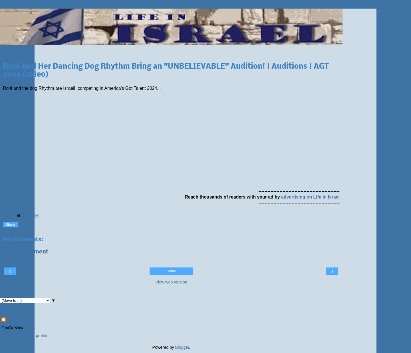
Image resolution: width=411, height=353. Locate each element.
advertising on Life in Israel (310, 197)
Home (171, 271)
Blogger (182, 347)
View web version (171, 282)
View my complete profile (24, 335)
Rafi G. (13, 320)
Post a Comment (26, 252)
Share (10, 225)
